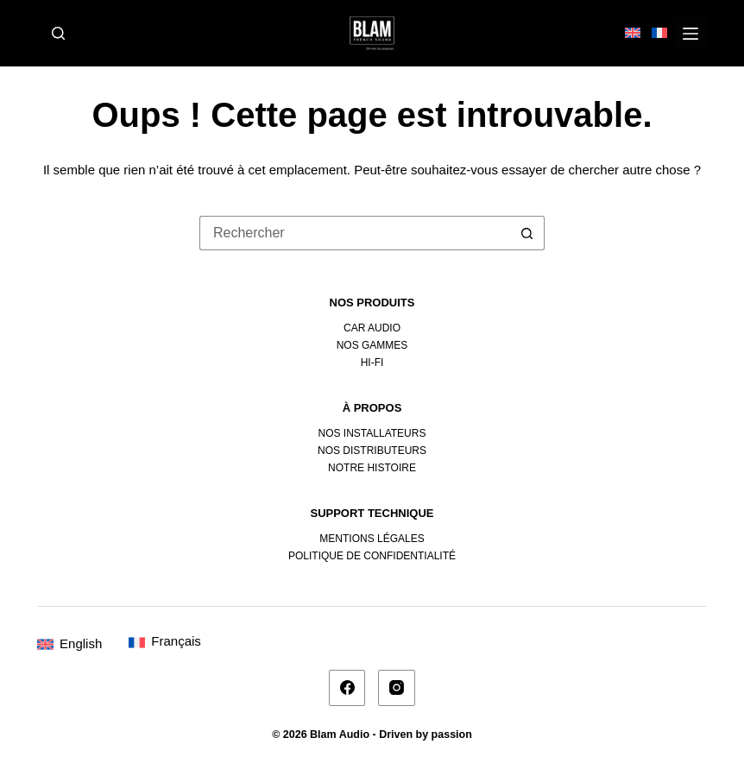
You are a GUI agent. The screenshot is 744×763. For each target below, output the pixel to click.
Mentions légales (371, 539)
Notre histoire (372, 468)
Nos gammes (372, 345)
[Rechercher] (58, 33)
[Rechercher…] (354, 233)
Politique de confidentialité (372, 556)
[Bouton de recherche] (527, 233)
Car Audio (372, 328)
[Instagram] (396, 688)
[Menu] (690, 33)
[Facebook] (347, 688)
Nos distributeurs (372, 451)
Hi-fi (372, 362)
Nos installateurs (372, 433)
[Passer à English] (69, 643)
